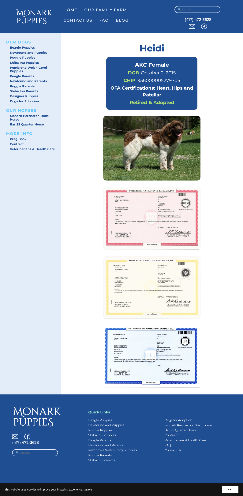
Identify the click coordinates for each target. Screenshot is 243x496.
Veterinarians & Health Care (32, 149)
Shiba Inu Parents (24, 91)
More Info (19, 133)
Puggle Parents (22, 86)
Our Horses (21, 110)
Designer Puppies (24, 96)
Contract (17, 144)
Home (70, 10)
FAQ (104, 20)
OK (230, 489)
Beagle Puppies (22, 47)
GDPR (88, 489)
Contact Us (77, 20)
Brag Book (18, 139)
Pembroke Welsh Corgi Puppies (28, 69)
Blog (122, 20)
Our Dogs (18, 42)
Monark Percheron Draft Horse (29, 117)
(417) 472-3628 (198, 19)
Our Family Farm (105, 10)
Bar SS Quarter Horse (27, 124)
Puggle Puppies (22, 57)
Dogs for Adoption (24, 101)
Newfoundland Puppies (28, 52)
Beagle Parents (22, 76)
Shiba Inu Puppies (24, 63)
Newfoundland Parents (28, 81)
